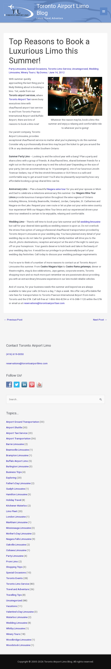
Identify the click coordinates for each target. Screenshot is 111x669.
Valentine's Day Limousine (20, 611)
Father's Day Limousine (18, 483)
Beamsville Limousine (17, 449)
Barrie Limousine (15, 444)
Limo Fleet (11, 511)
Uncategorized (80, 68)
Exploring (11, 477)
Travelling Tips (14, 594)
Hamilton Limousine (16, 494)
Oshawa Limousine (16, 550)
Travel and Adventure (17, 589)
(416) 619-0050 (15, 354)
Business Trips (14, 472)
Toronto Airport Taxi (20, 99)
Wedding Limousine (16, 622)
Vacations (11, 606)
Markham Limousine (16, 522)
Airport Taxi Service (16, 433)
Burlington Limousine (17, 466)
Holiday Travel (13, 499)
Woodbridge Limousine (18, 639)
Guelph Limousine (15, 488)
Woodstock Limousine (18, 645)
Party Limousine (17, 68)
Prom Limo (12, 561)
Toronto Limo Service (59, 68)
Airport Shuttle (14, 427)
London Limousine (16, 516)
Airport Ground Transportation (22, 421)
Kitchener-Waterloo (16, 505)
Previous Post (13, 319)
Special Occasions (37, 68)
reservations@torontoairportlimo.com (27, 363)
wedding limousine (90, 221)
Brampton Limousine (17, 455)
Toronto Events (14, 578)
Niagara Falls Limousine (18, 538)
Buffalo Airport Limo (17, 460)
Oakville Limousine (16, 544)
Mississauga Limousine (18, 527)
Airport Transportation (18, 438)
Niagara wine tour (56, 189)
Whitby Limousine (15, 628)
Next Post (100, 319)
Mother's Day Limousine (18, 533)
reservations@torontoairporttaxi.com (44, 303)
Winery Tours (28, 72)
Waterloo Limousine (16, 617)
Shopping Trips (14, 566)
